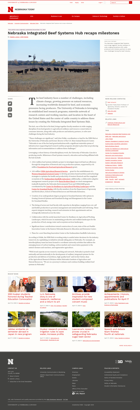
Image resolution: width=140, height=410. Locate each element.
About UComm (14, 376)
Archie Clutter (109, 170)
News (74, 386)
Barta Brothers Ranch (67, 181)
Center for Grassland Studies (42, 189)
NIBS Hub (108, 136)
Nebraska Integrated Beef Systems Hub (117, 134)
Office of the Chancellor (80, 388)
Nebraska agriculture (119, 136)
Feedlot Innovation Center (113, 160)
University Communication (21, 23)
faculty (111, 179)
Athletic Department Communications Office (52, 375)
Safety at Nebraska (110, 383)
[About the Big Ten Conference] (119, 361)
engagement (109, 182)
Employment (76, 375)
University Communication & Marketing (52, 372)
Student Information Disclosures (114, 386)
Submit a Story (14, 379)
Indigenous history (111, 165)
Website (110, 113)
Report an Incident (78, 393)
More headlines (125, 345)
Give (82, 2)
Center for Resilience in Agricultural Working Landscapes (67, 186)
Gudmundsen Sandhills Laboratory (57, 179)
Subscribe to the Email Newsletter (21, 381)
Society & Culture (119, 16)
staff (116, 179)
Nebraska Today (25, 9)
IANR (106, 179)
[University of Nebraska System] (128, 361)
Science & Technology (100, 16)
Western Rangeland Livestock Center (45, 174)
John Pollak (109, 139)
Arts (31, 16)
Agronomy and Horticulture (114, 155)
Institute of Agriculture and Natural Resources (116, 123)
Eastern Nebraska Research (114, 162)
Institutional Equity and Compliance (116, 375)
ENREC (120, 165)
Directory (75, 372)
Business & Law (56, 16)
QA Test (65, 399)
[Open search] (121, 2)
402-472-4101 (112, 111)
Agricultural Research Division (114, 172)
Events (74, 377)
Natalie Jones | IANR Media (19, 37)
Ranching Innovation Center (114, 167)
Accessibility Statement (111, 372)
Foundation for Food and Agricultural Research (55, 167)
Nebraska (10, 23)
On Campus (76, 16)
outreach (121, 179)
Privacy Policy (108, 380)
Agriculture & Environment (14, 17)
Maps (74, 383)
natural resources (111, 158)
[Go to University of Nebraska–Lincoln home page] (10, 9)
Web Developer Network (54, 399)
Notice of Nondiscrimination (113, 377)
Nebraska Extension (124, 158)
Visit (71, 2)
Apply (77, 2)
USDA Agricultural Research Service (54, 171)
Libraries (75, 380)
